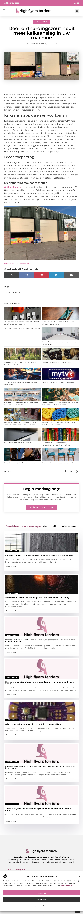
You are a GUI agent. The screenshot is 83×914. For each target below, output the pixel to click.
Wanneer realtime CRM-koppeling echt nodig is (22, 328)
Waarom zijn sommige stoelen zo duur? (57, 463)
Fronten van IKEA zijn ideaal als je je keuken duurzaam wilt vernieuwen (39, 555)
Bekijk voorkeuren (41, 906)
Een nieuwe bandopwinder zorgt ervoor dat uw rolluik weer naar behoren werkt (40, 683)
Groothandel (41, 21)
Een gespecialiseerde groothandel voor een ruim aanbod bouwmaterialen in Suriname (40, 767)
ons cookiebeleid (66, 885)
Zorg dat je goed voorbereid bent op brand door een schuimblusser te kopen (38, 809)
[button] (79, 876)
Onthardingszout (13, 187)
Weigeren (41, 899)
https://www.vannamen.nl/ (16, 264)
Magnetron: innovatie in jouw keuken (18, 443)
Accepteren (41, 893)
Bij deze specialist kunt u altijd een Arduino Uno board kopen (34, 724)
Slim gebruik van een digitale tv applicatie (58, 382)
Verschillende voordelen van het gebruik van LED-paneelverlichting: (37, 597)
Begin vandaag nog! (41, 489)
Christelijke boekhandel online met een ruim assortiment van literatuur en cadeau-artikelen (40, 641)
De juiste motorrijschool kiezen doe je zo (19, 463)
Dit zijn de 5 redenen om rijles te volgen (57, 362)
